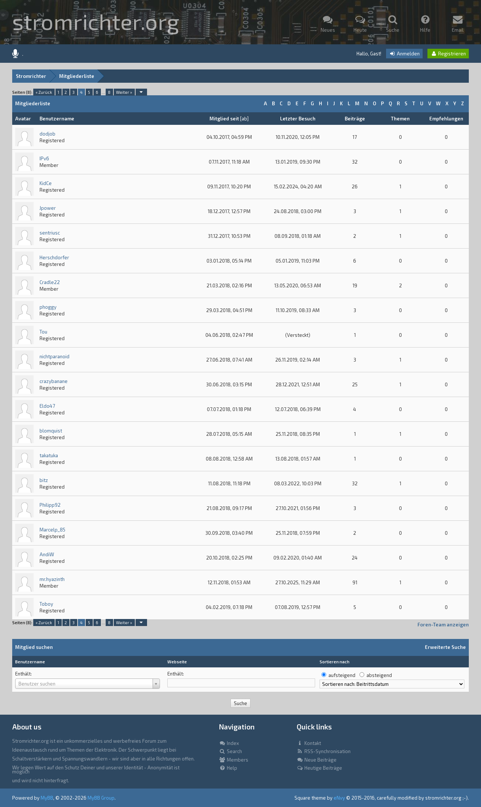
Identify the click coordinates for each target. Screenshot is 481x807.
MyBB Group (101, 798)
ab (244, 119)
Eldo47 (47, 406)
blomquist (51, 431)
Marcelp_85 (52, 530)
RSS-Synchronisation (324, 751)
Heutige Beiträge (319, 768)
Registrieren (448, 54)
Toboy (46, 604)
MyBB (47, 798)
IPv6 (44, 158)
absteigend (379, 675)
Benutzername (30, 661)
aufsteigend (341, 675)
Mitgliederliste (76, 76)
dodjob (47, 134)
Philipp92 (50, 505)
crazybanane (54, 381)
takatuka (49, 455)
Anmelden (404, 54)
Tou (43, 332)
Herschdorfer (54, 257)
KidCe (46, 183)
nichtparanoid (54, 356)
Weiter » (124, 92)
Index (229, 743)
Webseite (177, 661)
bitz (44, 480)
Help (228, 768)
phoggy (48, 307)
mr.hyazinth (52, 579)
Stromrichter (31, 76)
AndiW (47, 554)
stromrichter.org (95, 21)
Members (233, 760)
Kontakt (309, 743)
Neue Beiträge (317, 760)
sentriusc (50, 233)
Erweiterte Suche (445, 647)
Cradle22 (50, 282)
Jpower (48, 208)
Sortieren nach (334, 661)
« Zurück (43, 92)
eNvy (339, 798)
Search (230, 751)
